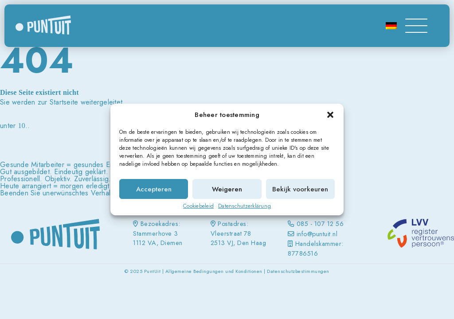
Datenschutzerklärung (244, 206)
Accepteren (154, 189)
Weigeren (227, 189)
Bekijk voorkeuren (300, 189)
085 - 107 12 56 (320, 223)
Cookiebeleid (198, 206)
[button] (330, 114)
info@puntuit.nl (317, 234)
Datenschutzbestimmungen (298, 271)
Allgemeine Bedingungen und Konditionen (213, 271)
